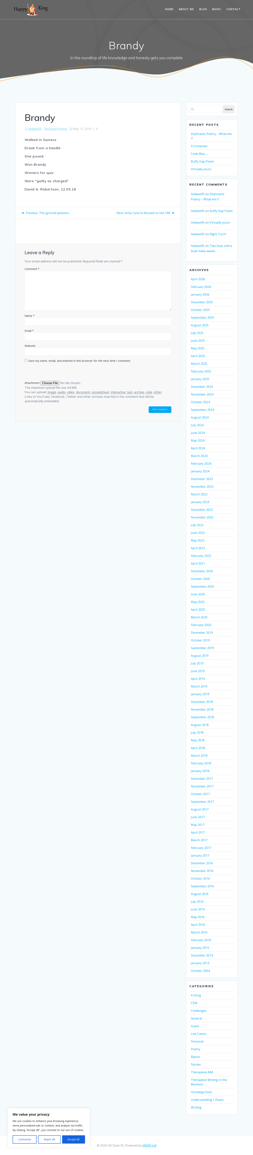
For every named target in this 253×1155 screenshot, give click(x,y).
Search (229, 109)
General (196, 1018)
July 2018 (197, 732)
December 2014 (202, 955)
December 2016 (202, 863)
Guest (195, 1026)
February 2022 (201, 556)
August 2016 (200, 894)
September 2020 (202, 586)
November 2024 (202, 394)
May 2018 (197, 740)
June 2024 (198, 433)
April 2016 (198, 925)
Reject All (49, 1139)
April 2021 (198, 563)
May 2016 (197, 917)
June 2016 (198, 909)
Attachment (32, 383)
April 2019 (198, 679)
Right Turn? (218, 234)
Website (30, 346)
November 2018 (202, 709)
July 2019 (197, 663)
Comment (32, 269)
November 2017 (202, 786)
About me (186, 9)
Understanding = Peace (207, 1100)
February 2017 (201, 848)
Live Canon (198, 1034)
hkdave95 (34, 129)
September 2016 (202, 886)
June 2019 (198, 671)
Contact (233, 9)
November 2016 (202, 871)
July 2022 (197, 525)
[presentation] (50, 372)
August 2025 (200, 325)
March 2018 (199, 756)
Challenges (198, 1011)
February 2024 (201, 463)
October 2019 (200, 640)
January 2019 (200, 694)
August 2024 (200, 417)
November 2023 (202, 487)
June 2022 (198, 533)
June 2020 (198, 594)
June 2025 (198, 341)
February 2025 (201, 371)
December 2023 (202, 479)
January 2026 (200, 294)
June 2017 (198, 817)
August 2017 (200, 809)
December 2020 (202, 571)
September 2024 (202, 410)
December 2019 (202, 633)
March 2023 (199, 494)
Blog (203, 9)
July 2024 (197, 425)
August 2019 (200, 656)
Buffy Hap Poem (202, 161)
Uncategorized (201, 1092)
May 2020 (197, 602)
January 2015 (200, 948)
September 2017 (202, 802)
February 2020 (201, 625)
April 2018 (198, 748)
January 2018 (200, 771)
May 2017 (197, 825)
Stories (196, 1064)
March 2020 (199, 617)
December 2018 (202, 702)
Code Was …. (199, 154)
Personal (50, 129)
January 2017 (200, 855)
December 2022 (202, 510)
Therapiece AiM (202, 1072)
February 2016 (201, 940)
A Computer (199, 146)
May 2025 (197, 348)
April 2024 (198, 448)
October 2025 (200, 310)
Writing (196, 1107)
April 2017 (198, 832)
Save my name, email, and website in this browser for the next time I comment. (79, 361)
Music (216, 9)
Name (30, 316)
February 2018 (201, 763)
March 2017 (199, 840)
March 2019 (199, 686)
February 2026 (201, 287)
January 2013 (200, 963)
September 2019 (202, 648)
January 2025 (200, 379)
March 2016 (199, 932)
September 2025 (202, 317)
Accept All (73, 1139)
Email (29, 331)
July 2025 (197, 333)
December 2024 (202, 387)
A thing (196, 995)
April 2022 (198, 548)
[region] (49, 1128)
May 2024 (197, 440)
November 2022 (202, 517)
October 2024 (200, 402)
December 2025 (202, 302)
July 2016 (197, 902)
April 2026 (198, 279)
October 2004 (200, 971)
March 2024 (199, 456)
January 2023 (200, 502)
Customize (24, 1139)
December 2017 (202, 779)
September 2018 (202, 717)
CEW (194, 1003)
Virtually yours (201, 169)
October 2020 (200, 579)
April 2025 (198, 356)
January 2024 (200, 471)
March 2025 (199, 364)
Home (169, 9)
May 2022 (197, 540)
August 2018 (200, 725)
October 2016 (200, 878)
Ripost (195, 1057)
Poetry (62, 129)
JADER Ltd (149, 1145)
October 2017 (200, 794)
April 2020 (198, 609)
